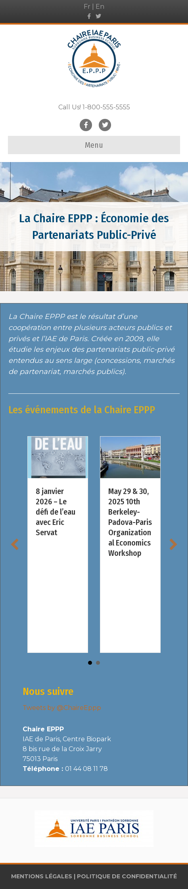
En (100, 6)
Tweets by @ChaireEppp (62, 708)
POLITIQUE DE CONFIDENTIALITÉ (127, 876)
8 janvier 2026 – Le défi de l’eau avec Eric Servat (55, 511)
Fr (87, 6)
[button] (14, 544)
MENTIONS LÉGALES (41, 876)
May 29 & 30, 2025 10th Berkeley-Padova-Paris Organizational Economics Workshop (130, 522)
